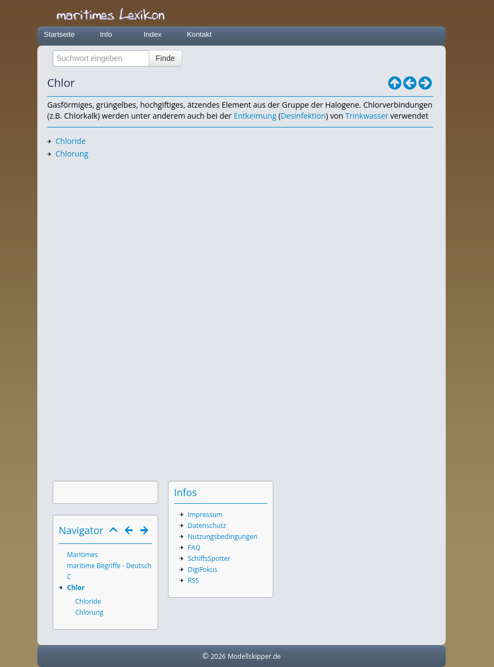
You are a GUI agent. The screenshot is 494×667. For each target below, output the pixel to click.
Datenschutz (207, 525)
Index (153, 34)
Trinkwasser (366, 115)
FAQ (194, 547)
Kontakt (199, 34)
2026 (218, 656)
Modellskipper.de (254, 656)
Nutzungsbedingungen (222, 536)
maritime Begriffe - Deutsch (109, 565)
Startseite (59, 34)
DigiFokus (202, 569)
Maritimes (82, 554)
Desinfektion (302, 115)
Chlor (76, 587)
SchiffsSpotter (209, 558)
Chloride (70, 141)
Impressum (205, 514)
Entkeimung (255, 115)
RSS (193, 580)
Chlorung (71, 153)
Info (106, 34)
